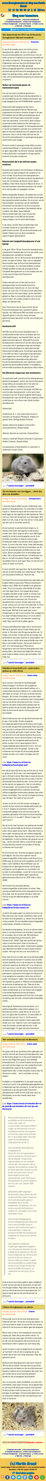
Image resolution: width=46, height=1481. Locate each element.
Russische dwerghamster (31, 19)
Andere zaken (32, 675)
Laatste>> (39, 1442)
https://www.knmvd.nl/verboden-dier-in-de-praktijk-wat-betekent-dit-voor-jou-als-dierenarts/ (22, 1106)
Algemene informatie (14, 19)
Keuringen (28, 26)
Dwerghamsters (35, 498)
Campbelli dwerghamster (14, 22)
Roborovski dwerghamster (32, 22)
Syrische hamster (25, 24)
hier (26, 1467)
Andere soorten (38, 24)
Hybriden (19, 26)
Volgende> (30, 1442)
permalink (30, 485)
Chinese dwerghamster (11, 24)
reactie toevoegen (13, 485)
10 (24, 1442)
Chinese (32, 1311)
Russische (35, 42)
